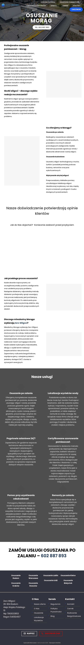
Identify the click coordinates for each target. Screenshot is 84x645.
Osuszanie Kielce (68, 575)
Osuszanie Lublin (50, 575)
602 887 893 (54, 556)
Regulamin (55, 604)
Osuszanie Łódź (51, 580)
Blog (53, 616)
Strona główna (48, 2)
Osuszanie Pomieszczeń (70, 2)
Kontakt (76, 6)
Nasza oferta (40, 604)
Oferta (54, 6)
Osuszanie (38, 613)
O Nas (36, 608)
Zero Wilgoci (21, 323)
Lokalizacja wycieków (36, 6)
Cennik (65, 6)
